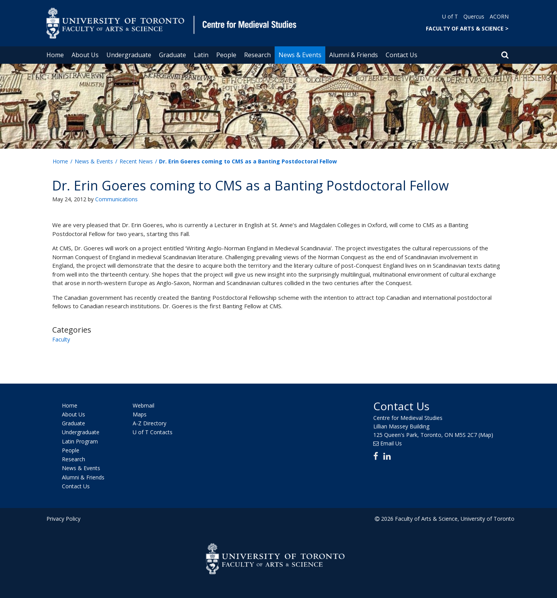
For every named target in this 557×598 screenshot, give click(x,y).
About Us (85, 55)
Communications (116, 199)
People (226, 55)
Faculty (61, 339)
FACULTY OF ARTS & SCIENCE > (467, 28)
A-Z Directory (149, 423)
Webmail (143, 405)
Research (257, 55)
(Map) (485, 434)
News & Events (299, 55)
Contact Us (401, 55)
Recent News (136, 161)
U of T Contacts (153, 432)
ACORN (499, 16)
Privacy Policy (63, 518)
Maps (140, 414)
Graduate (172, 55)
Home (55, 55)
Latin (201, 55)
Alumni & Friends (353, 55)
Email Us (391, 443)
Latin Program (80, 441)
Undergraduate (128, 55)
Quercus (473, 16)
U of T (450, 16)
